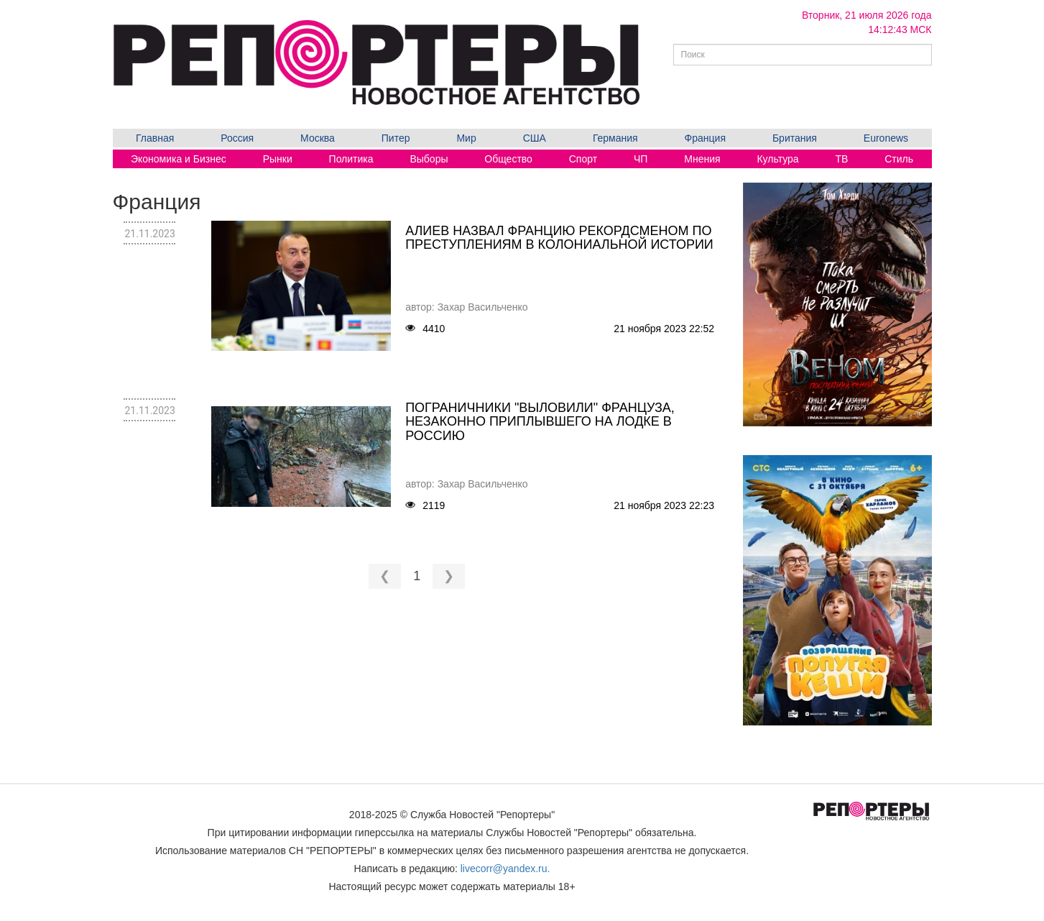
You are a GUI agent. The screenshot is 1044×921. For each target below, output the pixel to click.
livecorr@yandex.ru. (505, 868)
